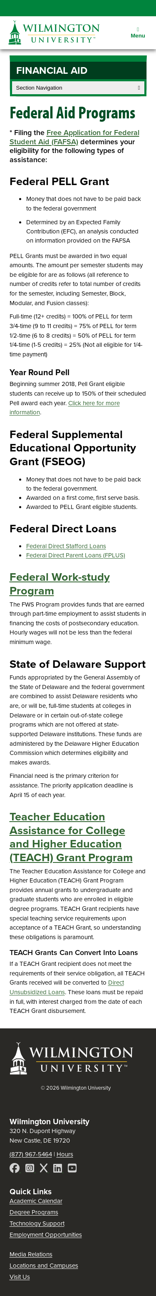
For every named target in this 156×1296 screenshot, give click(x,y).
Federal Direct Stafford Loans (66, 546)
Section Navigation (78, 88)
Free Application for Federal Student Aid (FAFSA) (74, 137)
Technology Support (37, 1223)
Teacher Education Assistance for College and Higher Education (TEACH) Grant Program (71, 837)
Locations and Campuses (44, 1265)
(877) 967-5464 (31, 1154)
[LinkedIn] (58, 1169)
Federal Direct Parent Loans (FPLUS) (75, 555)
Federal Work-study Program (60, 584)
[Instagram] (30, 1169)
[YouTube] (72, 1169)
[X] (44, 1169)
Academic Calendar (36, 1201)
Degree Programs (34, 1212)
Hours (65, 1154)
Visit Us (20, 1276)
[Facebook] (15, 1169)
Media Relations (31, 1254)
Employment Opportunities (46, 1234)
